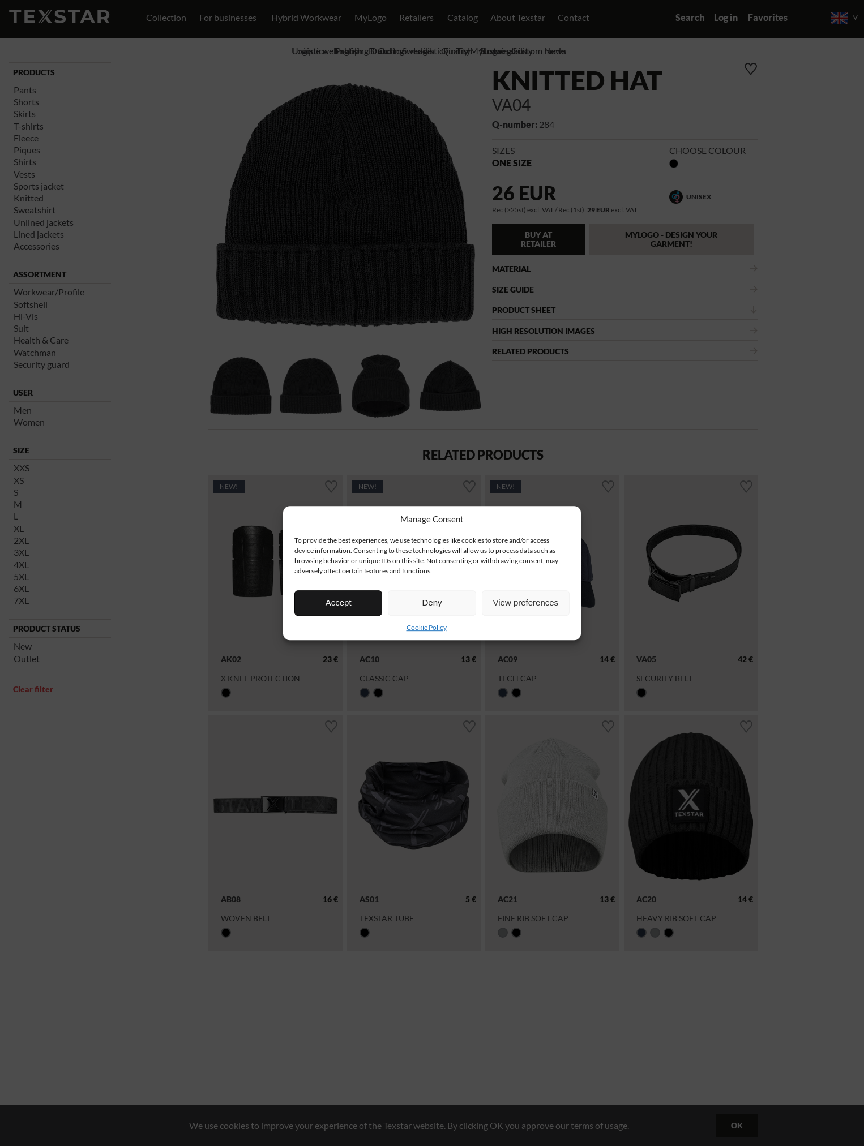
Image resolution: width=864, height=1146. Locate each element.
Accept (339, 602)
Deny (432, 602)
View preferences (526, 602)
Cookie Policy (427, 627)
